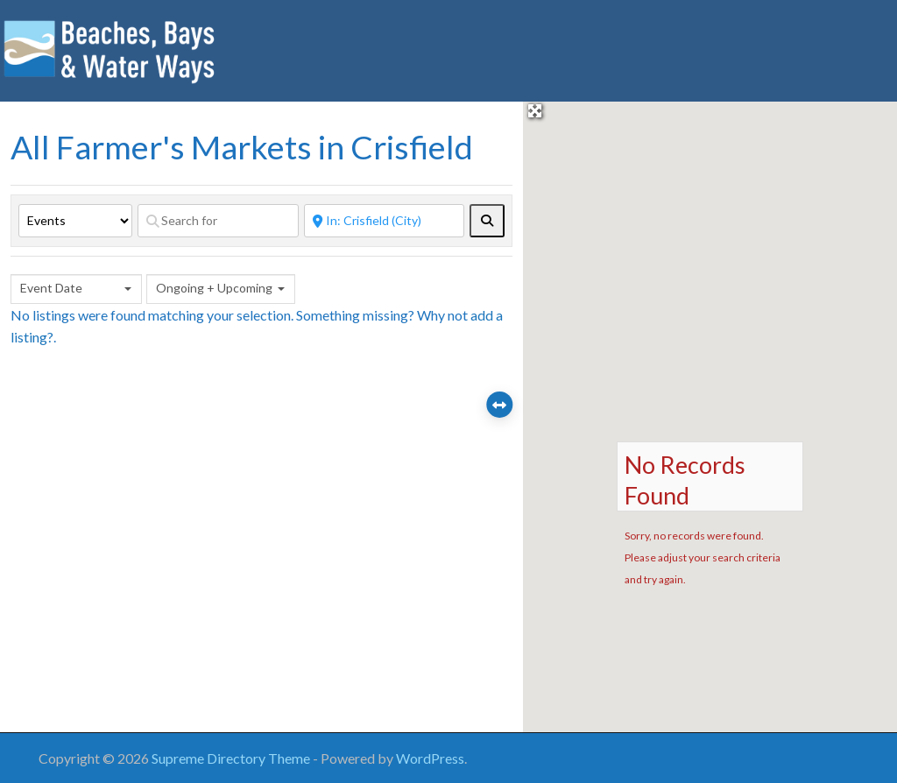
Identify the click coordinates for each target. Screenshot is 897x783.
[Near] (384, 220)
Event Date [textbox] (51, 287)
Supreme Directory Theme (232, 758)
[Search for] (218, 220)
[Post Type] (75, 220)
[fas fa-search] (487, 220)
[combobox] (76, 289)
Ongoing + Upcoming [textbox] (214, 287)
